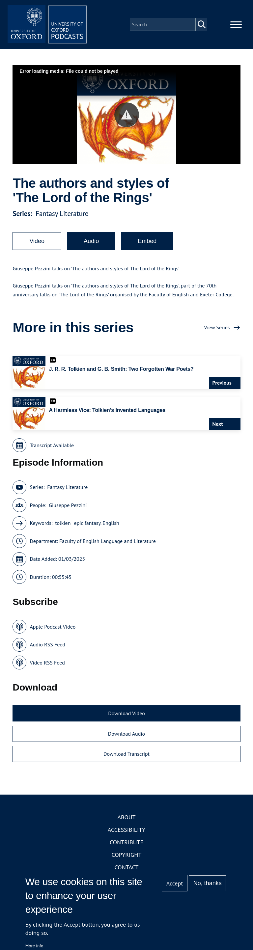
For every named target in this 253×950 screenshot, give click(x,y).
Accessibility (126, 829)
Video (36, 241)
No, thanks (207, 883)
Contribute (126, 842)
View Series (217, 327)
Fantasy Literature (62, 213)
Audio (91, 241)
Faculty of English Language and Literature (107, 541)
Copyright (127, 854)
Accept (174, 883)
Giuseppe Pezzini (68, 505)
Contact (127, 867)
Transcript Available (52, 445)
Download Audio (126, 733)
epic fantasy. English (96, 523)
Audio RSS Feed (47, 644)
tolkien (62, 523)
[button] (126, 114)
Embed (147, 241)
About (126, 817)
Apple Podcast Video (52, 626)
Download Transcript (126, 753)
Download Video (126, 713)
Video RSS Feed (47, 662)
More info (34, 946)
